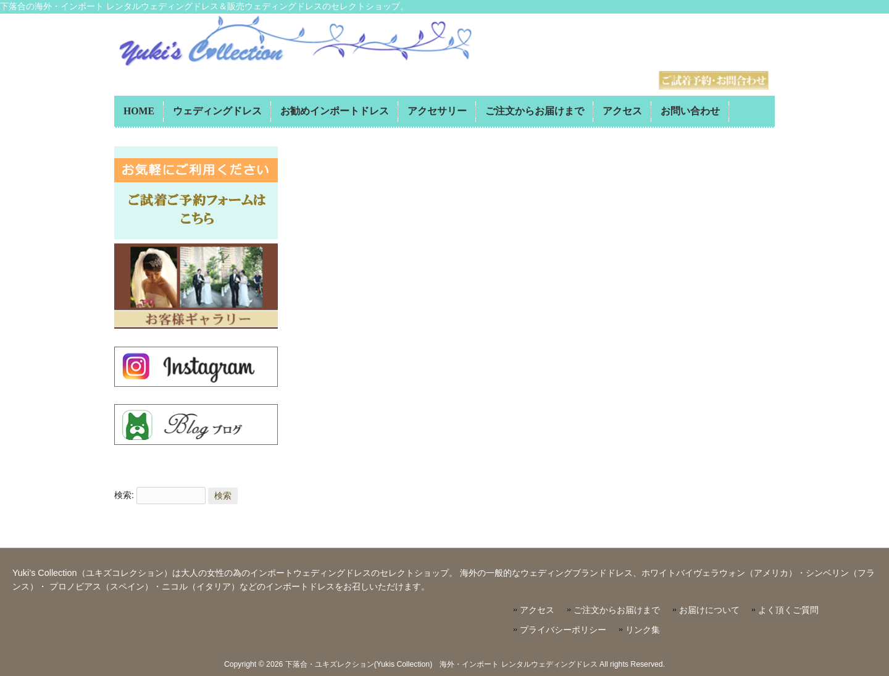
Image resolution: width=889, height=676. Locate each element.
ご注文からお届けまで (617, 610)
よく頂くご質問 (788, 610)
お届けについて (709, 610)
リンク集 (642, 630)
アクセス (537, 610)
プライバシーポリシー (563, 630)
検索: (124, 496)
